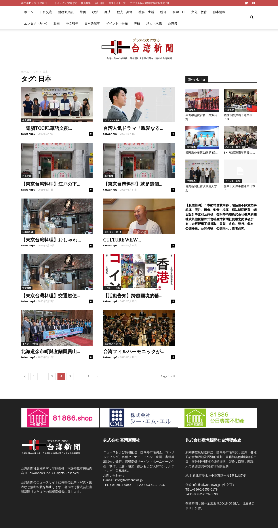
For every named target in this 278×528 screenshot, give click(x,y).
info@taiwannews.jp (129, 480)
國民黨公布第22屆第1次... (202, 152)
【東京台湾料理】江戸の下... (50, 184)
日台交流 (46, 12)
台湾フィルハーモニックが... (133, 351)
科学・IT (179, 12)
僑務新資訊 (66, 12)
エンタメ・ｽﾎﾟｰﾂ (35, 23)
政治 (95, 12)
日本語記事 (92, 23)
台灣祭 (172, 23)
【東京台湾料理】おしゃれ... (51, 239)
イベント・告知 (117, 23)
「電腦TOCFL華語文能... (46, 128)
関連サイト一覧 (117, 3)
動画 (56, 23)
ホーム (28, 12)
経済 (108, 12)
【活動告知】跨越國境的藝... (132, 295)
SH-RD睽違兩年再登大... (239, 152)
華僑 (83, 12)
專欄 (137, 23)
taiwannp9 (28, 133)
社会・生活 (146, 12)
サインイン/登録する (66, 3)
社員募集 (86, 3)
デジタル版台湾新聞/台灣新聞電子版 (150, 3)
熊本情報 (219, 12)
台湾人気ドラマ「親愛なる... (133, 128)
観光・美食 (124, 12)
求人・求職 (154, 23)
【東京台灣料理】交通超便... (50, 295)
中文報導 (72, 23)
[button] (251, 17)
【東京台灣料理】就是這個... (132, 184)
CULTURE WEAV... (122, 239)
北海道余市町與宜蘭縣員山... (50, 351)
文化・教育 (199, 12)
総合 (163, 12)
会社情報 (100, 3)
